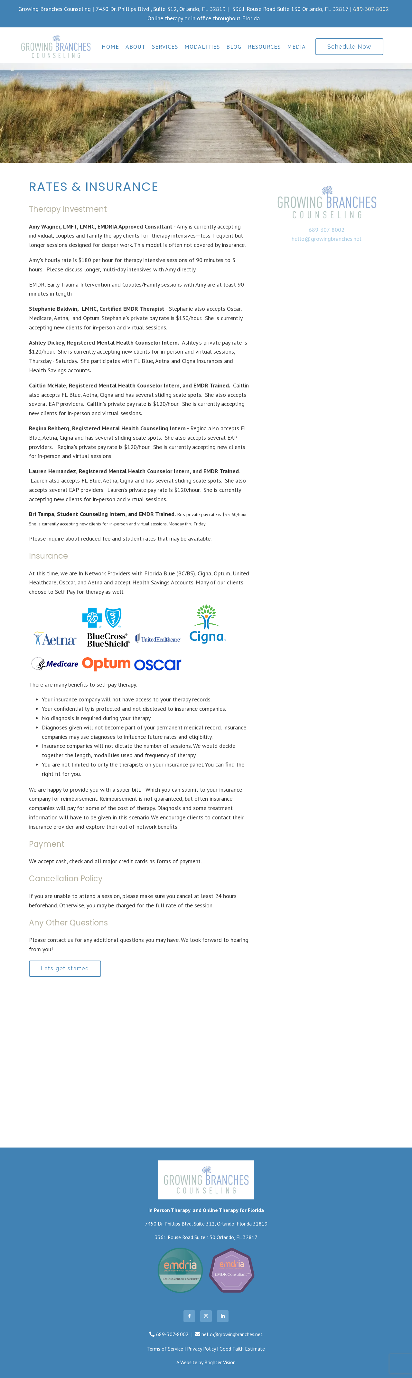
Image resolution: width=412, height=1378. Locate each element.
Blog (233, 46)
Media (296, 46)
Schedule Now (349, 46)
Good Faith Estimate (242, 1349)
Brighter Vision (220, 1362)
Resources (264, 46)
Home (110, 46)
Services (165, 46)
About (135, 46)
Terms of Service (165, 1349)
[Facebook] (189, 1316)
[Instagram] (206, 1316)
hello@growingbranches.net (326, 238)
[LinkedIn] (223, 1316)
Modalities (202, 46)
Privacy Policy (201, 1349)
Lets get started (65, 968)
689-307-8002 (371, 9)
